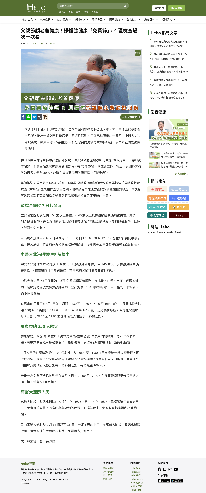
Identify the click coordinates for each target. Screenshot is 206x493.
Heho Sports (136, 478)
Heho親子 (135, 468)
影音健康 (134, 19)
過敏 (78, 11)
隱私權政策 (108, 468)
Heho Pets (135, 489)
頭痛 (86, 11)
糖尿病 (62, 11)
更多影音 (181, 174)
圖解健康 (116, 19)
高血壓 (95, 11)
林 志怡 (53, 43)
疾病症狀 (47, 19)
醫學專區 (99, 19)
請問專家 (81, 19)
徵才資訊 (107, 475)
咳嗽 (71, 11)
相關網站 (168, 19)
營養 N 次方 (136, 486)
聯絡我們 (107, 478)
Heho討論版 (136, 482)
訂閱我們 (159, 8)
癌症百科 (151, 19)
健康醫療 (64, 19)
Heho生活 (135, 471)
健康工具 (29, 19)
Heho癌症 (135, 475)
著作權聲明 (108, 471)
